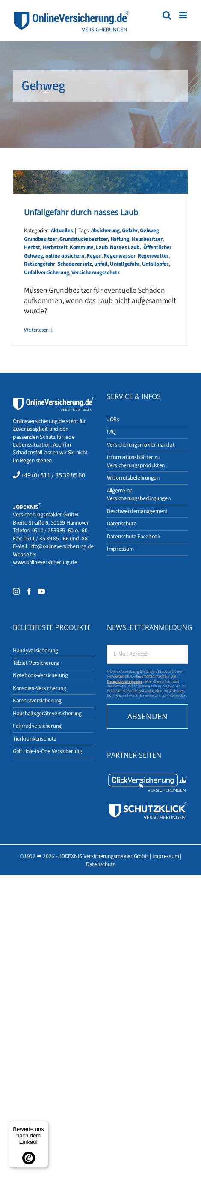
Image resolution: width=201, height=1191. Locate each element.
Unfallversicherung (46, 272)
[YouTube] (41, 591)
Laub (101, 247)
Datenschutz (100, 864)
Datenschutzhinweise (124, 681)
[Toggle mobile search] (167, 15)
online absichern (64, 256)
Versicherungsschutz (95, 272)
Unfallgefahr (124, 264)
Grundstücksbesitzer (83, 239)
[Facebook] (29, 591)
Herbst (32, 247)
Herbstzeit (54, 247)
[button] (15, 1175)
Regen (93, 256)
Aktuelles (62, 230)
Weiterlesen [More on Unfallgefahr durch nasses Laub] (36, 330)
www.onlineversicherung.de (45, 562)
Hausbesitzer (147, 239)
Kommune (82, 247)
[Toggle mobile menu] (183, 15)
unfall (100, 264)
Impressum (165, 856)
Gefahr (129, 230)
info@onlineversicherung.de (61, 546)
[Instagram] (16, 591)
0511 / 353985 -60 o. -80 (60, 530)
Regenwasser (119, 256)
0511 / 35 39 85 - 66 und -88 (56, 538)
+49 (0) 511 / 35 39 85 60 (53, 475)
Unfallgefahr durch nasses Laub (81, 212)
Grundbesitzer (40, 239)
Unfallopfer (155, 264)
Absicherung (105, 230)
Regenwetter (153, 256)
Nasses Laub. (125, 247)
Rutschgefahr (39, 264)
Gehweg (149, 230)
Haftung (119, 239)
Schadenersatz (74, 264)
